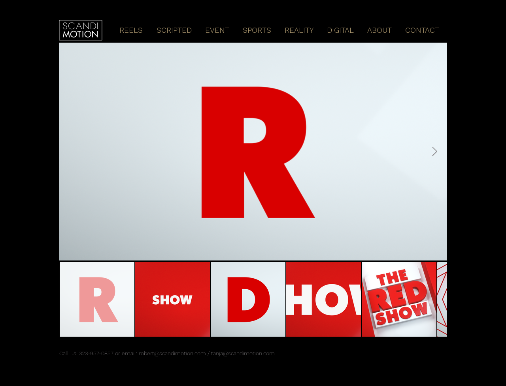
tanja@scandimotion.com (243, 353)
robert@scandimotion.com (172, 353)
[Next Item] (435, 151)
